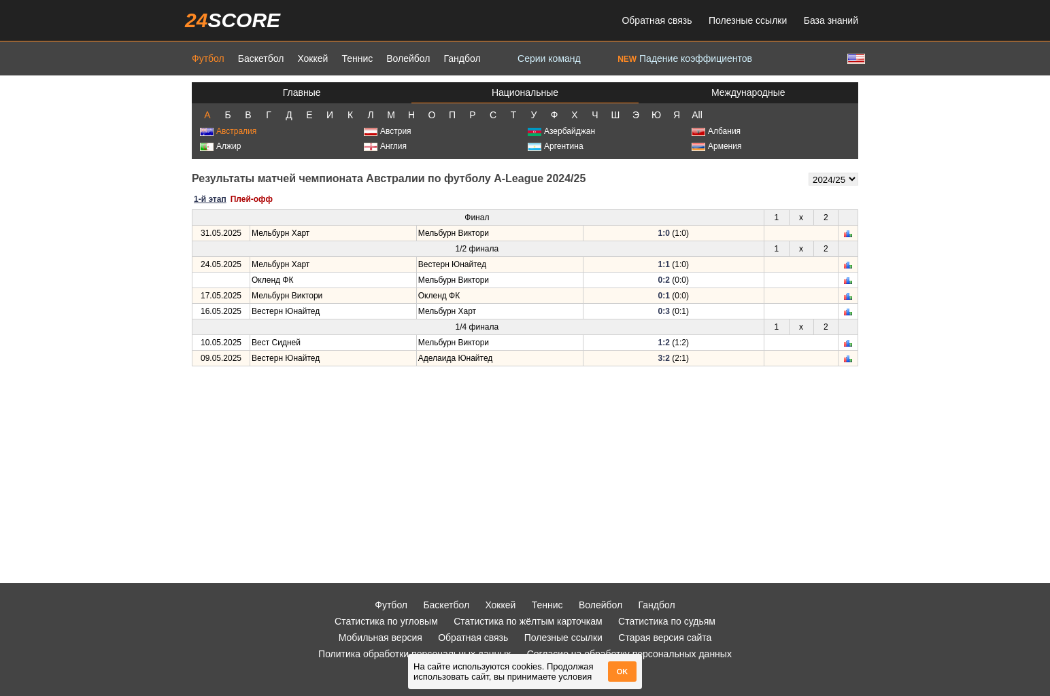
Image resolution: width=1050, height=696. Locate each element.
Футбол (208, 58)
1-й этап (210, 199)
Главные (302, 92)
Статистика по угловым (386, 621)
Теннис (357, 58)
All (697, 114)
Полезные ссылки (748, 20)
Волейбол (408, 58)
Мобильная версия (380, 637)
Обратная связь (657, 20)
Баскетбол (261, 58)
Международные (748, 92)
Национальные (525, 92)
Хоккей (312, 58)
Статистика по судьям (666, 621)
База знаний (831, 20)
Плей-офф (252, 199)
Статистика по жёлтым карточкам (528, 621)
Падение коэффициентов (684, 58)
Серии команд (549, 58)
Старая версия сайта (664, 637)
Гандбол (461, 58)
